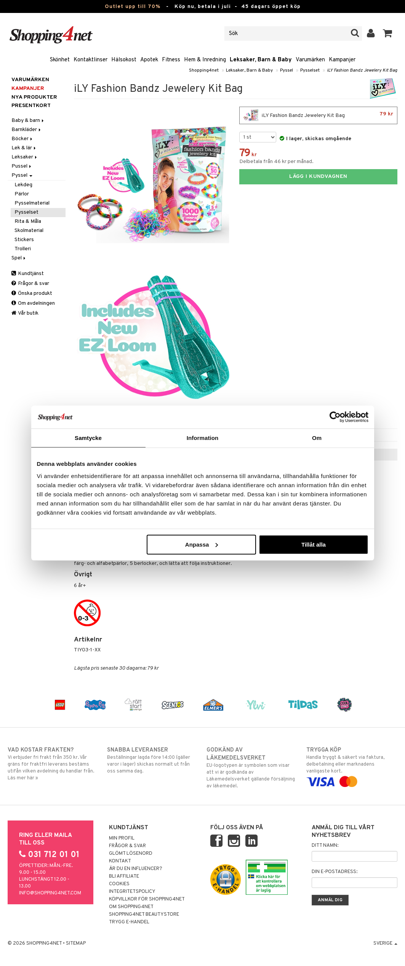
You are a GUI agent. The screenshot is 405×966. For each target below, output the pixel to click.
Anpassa (201, 544)
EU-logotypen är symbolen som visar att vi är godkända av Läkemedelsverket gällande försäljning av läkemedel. (252, 767)
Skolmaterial (28, 230)
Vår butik (24, 313)
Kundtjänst (27, 273)
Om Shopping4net (131, 907)
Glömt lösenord (130, 854)
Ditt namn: (325, 846)
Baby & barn (28, 120)
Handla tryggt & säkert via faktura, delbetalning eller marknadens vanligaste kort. (351, 765)
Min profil (121, 838)
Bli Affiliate (124, 876)
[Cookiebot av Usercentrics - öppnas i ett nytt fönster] (335, 417)
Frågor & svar (30, 283)
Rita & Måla (27, 221)
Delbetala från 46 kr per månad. (276, 161)
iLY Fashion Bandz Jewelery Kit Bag (362, 70)
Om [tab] (317, 438)
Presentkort (31, 105)
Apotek (149, 60)
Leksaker (24, 157)
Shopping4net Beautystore (144, 915)
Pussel (21, 166)
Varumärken (310, 60)
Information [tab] (203, 438)
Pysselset (310, 70)
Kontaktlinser (90, 60)
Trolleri (22, 249)
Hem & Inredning (205, 60)
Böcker (22, 139)
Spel (19, 258)
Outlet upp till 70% (132, 6)
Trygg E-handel (129, 922)
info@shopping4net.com (50, 893)
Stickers (24, 240)
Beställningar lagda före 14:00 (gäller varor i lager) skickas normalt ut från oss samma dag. (152, 760)
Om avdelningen (33, 303)
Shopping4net (204, 70)
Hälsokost (123, 60)
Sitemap (76, 943)
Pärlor (21, 194)
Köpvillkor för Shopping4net (147, 899)
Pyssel (286, 70)
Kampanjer (342, 60)
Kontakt (120, 861)
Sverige (385, 943)
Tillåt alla (313, 544)
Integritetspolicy (132, 892)
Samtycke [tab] (88, 438)
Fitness (171, 60)
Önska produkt (31, 293)
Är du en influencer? (135, 869)
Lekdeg (23, 185)
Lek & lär (24, 148)
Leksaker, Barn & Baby (261, 60)
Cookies (119, 884)
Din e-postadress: (334, 872)
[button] (387, 33)
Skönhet (60, 60)
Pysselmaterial (32, 203)
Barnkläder (26, 129)
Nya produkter (34, 97)
